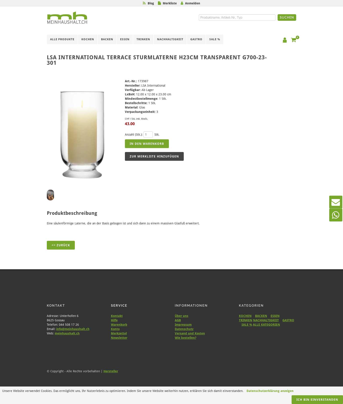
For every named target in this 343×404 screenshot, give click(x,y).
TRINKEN (245, 320)
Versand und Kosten (190, 333)
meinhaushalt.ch (67, 333)
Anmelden (192, 3)
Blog (151, 3)
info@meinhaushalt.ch (72, 329)
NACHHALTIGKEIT (266, 320)
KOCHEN (245, 316)
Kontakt (117, 316)
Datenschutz (184, 329)
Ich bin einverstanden (317, 399)
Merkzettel (119, 333)
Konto (115, 329)
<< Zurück (61, 245)
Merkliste (170, 3)
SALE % (247, 324)
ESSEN (275, 316)
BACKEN (261, 316)
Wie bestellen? (185, 337)
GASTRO (288, 320)
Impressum (183, 324)
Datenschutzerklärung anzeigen (270, 391)
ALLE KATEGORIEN (266, 324)
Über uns (181, 316)
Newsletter (119, 337)
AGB (178, 320)
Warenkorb (119, 324)
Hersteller (110, 371)
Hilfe (114, 320)
